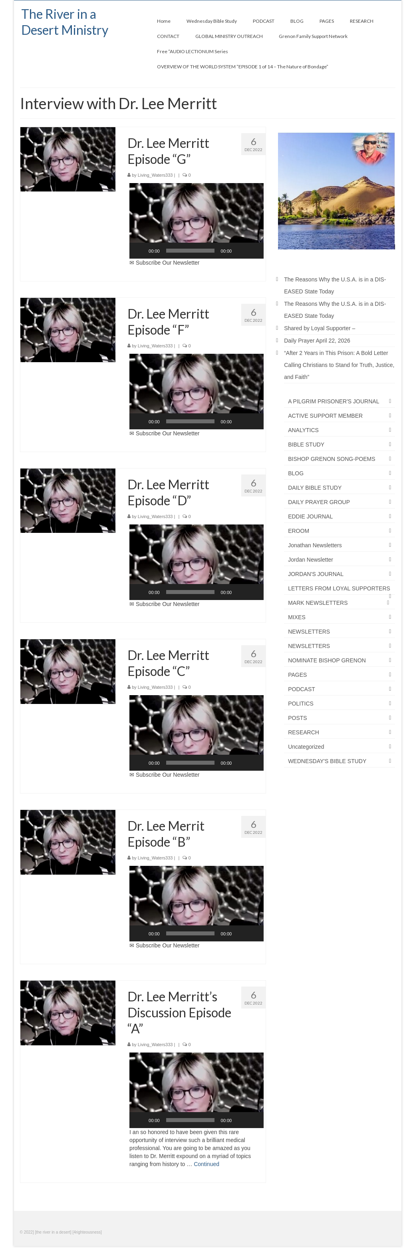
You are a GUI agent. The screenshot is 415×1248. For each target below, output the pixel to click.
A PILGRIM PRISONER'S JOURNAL (333, 401)
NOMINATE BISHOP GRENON (327, 660)
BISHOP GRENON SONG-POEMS (331, 459)
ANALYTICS (303, 430)
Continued (206, 1164)
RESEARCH (303, 732)
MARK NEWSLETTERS (317, 603)
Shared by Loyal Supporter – (319, 328)
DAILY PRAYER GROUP (319, 502)
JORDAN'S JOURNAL (316, 574)
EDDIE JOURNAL (310, 516)
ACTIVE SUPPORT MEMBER (325, 416)
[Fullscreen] (253, 251)
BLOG (296, 473)
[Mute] (240, 251)
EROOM (298, 531)
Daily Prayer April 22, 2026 (317, 340)
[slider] (190, 251)
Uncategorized (306, 747)
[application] (196, 221)
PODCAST (301, 689)
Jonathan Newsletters (315, 545)
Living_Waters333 (155, 175)
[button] (196, 221)
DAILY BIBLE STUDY (315, 487)
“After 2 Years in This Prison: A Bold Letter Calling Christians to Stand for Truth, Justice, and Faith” (339, 365)
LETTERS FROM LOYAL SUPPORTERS (339, 588)
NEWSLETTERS (309, 631)
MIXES (297, 617)
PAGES (297, 675)
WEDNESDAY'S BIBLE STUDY (327, 761)
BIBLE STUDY (306, 444)
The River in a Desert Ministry (64, 22)
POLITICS (301, 703)
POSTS (297, 718)
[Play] (140, 251)
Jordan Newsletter (310, 559)
